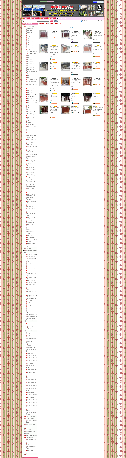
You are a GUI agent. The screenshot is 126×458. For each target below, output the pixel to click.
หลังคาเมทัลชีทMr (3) (31, 248)
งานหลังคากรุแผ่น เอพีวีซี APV (33, 270)
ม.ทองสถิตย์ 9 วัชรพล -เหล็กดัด (33, 179)
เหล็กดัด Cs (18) (30, 93)
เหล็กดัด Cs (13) (30, 75)
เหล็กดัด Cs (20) (30, 115)
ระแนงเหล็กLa (30, 28)
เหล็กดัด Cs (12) (30, 69)
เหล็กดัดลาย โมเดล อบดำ (32, 111)
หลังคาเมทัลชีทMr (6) (33, 228)
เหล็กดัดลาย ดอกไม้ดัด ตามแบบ (34, 99)
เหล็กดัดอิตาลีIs (30, 30)
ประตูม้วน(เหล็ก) (30, 34)
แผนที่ (55, 451)
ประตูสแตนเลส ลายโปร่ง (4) (33, 326)
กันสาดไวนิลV (30, 232)
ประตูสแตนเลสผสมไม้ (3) (32, 314)
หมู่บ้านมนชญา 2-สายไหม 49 (33, 205)
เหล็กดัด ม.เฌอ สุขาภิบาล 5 (33, 177)
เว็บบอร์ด (68, 451)
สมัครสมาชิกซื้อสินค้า (32, 387)
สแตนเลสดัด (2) (30, 328)
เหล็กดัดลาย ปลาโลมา (32, 97)
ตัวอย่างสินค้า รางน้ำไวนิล (32, 280)
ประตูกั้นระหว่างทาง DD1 (32, 81)
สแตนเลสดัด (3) (30, 332)
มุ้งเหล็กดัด (29, 32)
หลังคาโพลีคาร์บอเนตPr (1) (33, 265)
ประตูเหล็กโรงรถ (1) (33, 51)
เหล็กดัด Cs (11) (30, 67)
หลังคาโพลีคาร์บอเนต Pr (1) (33, 244)
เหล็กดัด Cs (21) (30, 207)
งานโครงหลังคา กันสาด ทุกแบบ (32, 221)
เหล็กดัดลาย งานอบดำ (32, 121)
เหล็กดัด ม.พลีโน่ (30, 172)
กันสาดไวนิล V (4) (31, 261)
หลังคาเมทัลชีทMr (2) (31, 234)
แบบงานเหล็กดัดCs (30, 26)
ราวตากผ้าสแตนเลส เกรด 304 (35, 282)
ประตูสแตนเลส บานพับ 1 (32, 330)
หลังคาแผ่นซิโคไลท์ (31, 276)
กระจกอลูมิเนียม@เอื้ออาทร (33, 366)
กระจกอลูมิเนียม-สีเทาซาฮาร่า (33, 368)
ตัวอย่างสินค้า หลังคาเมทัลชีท (33, 253)
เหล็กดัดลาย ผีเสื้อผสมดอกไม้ (33, 103)
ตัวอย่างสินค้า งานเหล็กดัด (32, 83)
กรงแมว (29, 213)
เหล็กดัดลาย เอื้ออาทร (31, 109)
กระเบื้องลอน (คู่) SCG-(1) (32, 263)
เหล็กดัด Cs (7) (30, 57)
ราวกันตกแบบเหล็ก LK (32, 79)
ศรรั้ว (28, 65)
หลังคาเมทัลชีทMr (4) (31, 259)
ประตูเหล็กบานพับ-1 (33, 53)
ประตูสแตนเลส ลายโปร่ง (32, 289)
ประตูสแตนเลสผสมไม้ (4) (32, 320)
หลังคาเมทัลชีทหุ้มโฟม (32, 271)
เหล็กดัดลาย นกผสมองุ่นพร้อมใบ (34, 113)
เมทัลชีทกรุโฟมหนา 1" (32, 274)
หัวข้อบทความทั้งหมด (32, 425)
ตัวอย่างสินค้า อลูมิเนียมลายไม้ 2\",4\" (33, 352)
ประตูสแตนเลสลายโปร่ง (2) (33, 312)
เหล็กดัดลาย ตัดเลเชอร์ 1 (32, 154)
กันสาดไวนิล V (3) (31, 246)
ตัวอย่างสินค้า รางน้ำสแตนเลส (33, 350)
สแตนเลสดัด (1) (30, 310)
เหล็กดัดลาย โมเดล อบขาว (33, 123)
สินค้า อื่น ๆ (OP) (29, 219)
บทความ (64, 451)
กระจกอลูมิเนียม (29, 364)
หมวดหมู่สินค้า (77, 451)
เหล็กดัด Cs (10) (30, 63)
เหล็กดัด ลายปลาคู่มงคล (32, 142)
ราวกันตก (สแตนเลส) (30, 346)
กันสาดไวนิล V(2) (31, 236)
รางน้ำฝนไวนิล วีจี (29, 278)
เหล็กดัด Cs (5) (30, 44)
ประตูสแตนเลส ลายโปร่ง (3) (33, 318)
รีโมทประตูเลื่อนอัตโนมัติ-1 (31, 374)
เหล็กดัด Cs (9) (30, 61)
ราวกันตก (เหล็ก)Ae (31, 36)
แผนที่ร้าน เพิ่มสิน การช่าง (31, 362)
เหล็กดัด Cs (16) (30, 87)
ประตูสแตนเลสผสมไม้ (32, 287)
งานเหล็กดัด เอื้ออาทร (31, 91)
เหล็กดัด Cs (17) (30, 89)
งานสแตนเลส (29, 285)
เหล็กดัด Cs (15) (30, 85)
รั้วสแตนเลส (29, 293)
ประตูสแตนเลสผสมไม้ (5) (32, 322)
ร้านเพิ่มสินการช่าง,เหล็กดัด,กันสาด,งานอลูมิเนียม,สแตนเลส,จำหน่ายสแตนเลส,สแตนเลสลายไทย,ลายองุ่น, (63, 453)
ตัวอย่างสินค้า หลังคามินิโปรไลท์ (34, 257)
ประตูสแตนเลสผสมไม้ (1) (32, 307)
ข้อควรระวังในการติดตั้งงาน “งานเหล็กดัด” (37, 397)
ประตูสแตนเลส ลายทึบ (32, 303)
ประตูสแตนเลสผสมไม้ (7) (32, 334)
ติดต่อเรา (52, 451)
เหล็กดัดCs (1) (30, 38)
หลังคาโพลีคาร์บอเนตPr (32, 223)
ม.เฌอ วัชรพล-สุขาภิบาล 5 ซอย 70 (34, 182)
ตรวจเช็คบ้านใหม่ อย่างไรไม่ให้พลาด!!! (36, 406)
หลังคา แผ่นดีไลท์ (31, 238)
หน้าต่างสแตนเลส (31, 301)
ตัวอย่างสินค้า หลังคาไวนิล (32, 255)
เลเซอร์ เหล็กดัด (30, 152)
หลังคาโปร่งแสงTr (31, 230)
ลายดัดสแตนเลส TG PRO (32, 291)
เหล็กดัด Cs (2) (30, 47)
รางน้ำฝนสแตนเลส (30, 348)
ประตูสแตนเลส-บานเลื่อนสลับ (33, 344)
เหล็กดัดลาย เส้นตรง (31, 101)
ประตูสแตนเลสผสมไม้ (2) (32, 305)
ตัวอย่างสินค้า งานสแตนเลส (33, 316)
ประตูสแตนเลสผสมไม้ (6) (32, 324)
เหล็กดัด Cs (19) (30, 95)
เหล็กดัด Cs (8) (30, 59)
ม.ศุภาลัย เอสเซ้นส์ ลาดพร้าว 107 (34, 170)
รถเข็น (72, 451)
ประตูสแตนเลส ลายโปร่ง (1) (33, 299)
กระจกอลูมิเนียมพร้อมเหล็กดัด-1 (34, 370)
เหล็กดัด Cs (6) (30, 55)
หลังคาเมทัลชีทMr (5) (31, 267)
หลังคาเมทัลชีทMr (31, 225)
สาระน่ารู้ (59, 451)
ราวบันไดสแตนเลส (31, 297)
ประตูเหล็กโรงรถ (30, 49)
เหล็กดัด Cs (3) (30, 40)
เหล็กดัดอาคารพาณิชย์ (32, 211)
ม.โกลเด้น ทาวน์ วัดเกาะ (32, 144)
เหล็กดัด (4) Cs (30, 42)
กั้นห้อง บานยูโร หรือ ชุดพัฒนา (33, 372)
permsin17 (94, 20)
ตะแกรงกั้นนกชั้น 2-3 (31, 209)
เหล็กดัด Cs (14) (30, 77)
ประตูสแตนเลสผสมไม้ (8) (32, 336)
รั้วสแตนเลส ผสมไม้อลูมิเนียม (35, 295)
